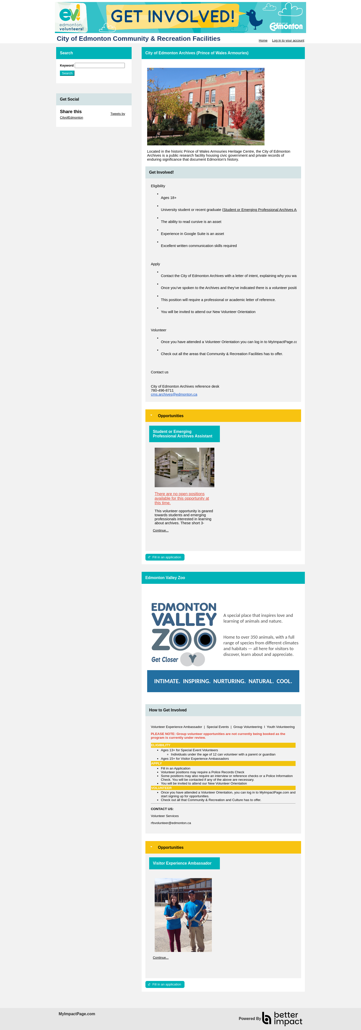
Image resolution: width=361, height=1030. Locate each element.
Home (263, 40)
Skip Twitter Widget (96, 114)
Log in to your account (288, 40)
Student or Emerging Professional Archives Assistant (182, 433)
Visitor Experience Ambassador (182, 863)
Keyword (67, 65)
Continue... (161, 530)
